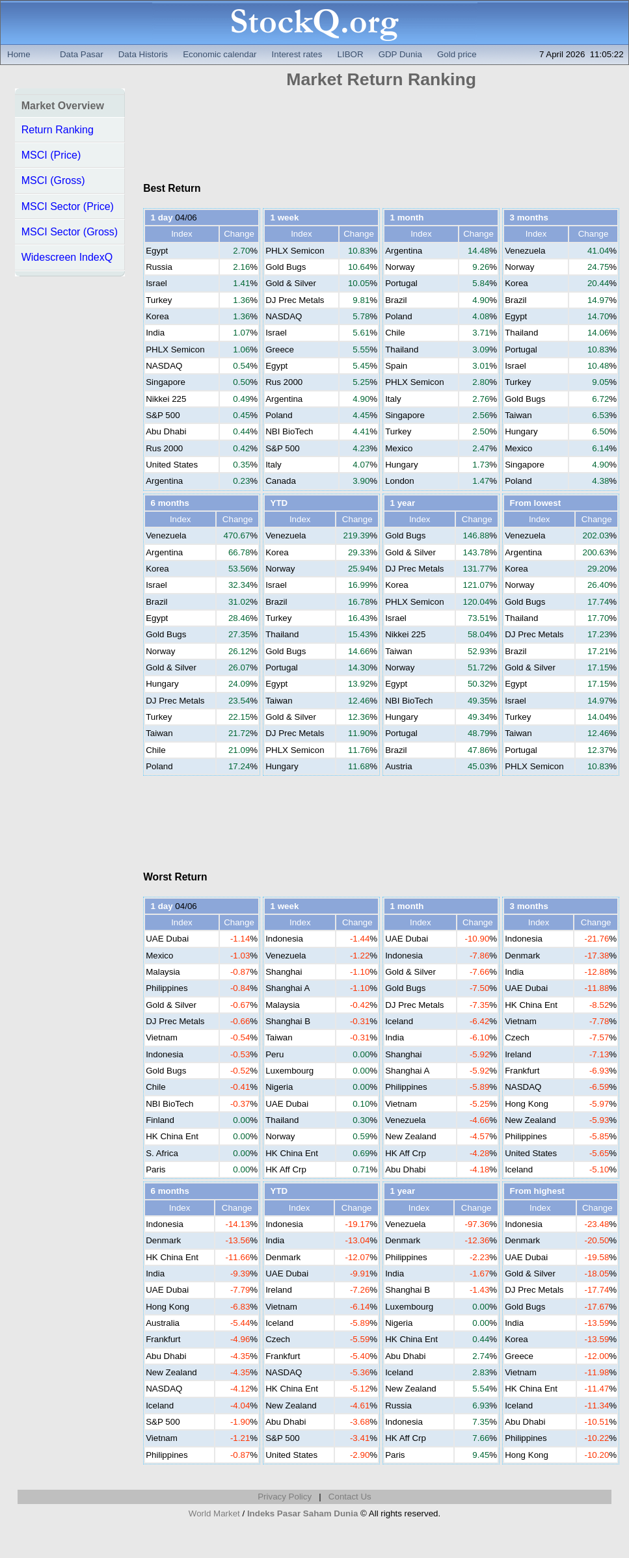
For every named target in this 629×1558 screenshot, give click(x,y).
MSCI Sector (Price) (67, 206)
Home (19, 54)
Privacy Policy (285, 1496)
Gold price (457, 54)
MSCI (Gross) (53, 180)
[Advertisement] (381, 138)
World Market (214, 1513)
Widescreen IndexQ (67, 257)
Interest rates (297, 54)
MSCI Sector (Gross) (69, 231)
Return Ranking (57, 129)
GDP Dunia (400, 54)
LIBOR (351, 54)
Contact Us (349, 1496)
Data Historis (143, 54)
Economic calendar (219, 54)
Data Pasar (81, 54)
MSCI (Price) (51, 155)
